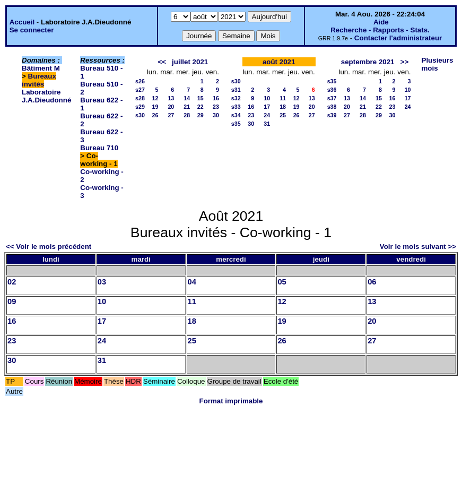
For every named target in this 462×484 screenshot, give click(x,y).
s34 (236, 115)
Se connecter (32, 30)
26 (155, 115)
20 (171, 106)
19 (155, 106)
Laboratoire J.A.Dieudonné (46, 96)
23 (216, 106)
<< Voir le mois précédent (48, 246)
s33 (236, 106)
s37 (332, 98)
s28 (140, 98)
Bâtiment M (41, 68)
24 (267, 115)
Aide (381, 22)
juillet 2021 (190, 62)
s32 (236, 98)
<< (162, 62)
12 (155, 98)
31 (267, 123)
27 (171, 115)
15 (200, 98)
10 (267, 98)
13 (171, 98)
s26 (140, 81)
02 (11, 282)
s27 (140, 90)
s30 (140, 115)
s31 (236, 90)
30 (216, 115)
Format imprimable (231, 401)
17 (267, 106)
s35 (236, 123)
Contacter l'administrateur (398, 38)
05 (281, 282)
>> (404, 62)
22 (200, 106)
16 (216, 98)
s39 (332, 115)
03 (102, 282)
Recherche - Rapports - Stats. (380, 30)
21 (187, 106)
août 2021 (279, 62)
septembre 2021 (368, 62)
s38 (332, 106)
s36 (332, 90)
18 (283, 106)
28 (187, 115)
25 (283, 115)
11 (283, 98)
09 (11, 301)
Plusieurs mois (438, 64)
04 (192, 282)
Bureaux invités (39, 80)
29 (200, 115)
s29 (140, 106)
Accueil (22, 22)
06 (372, 282)
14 (187, 98)
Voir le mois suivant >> (418, 246)
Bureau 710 (99, 148)
